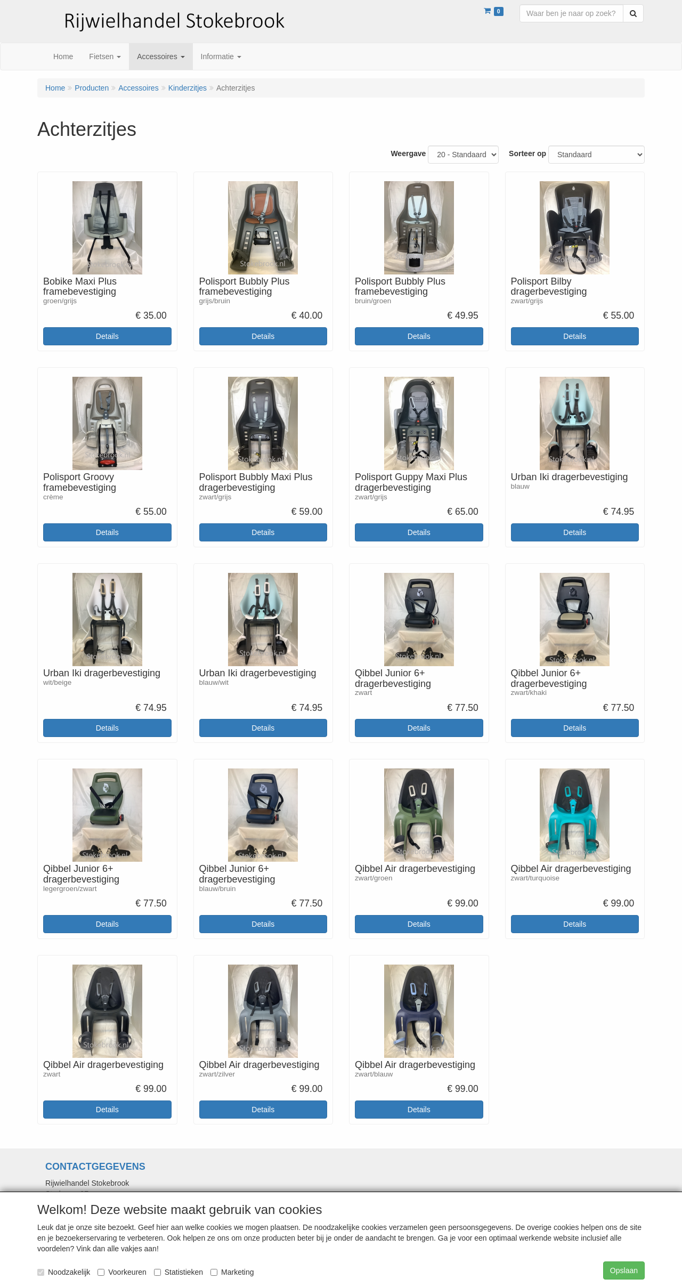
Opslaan (624, 1270)
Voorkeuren (122, 1272)
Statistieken (178, 1272)
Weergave (408, 153)
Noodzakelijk (63, 1272)
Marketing (232, 1272)
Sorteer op (527, 153)
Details (107, 336)
